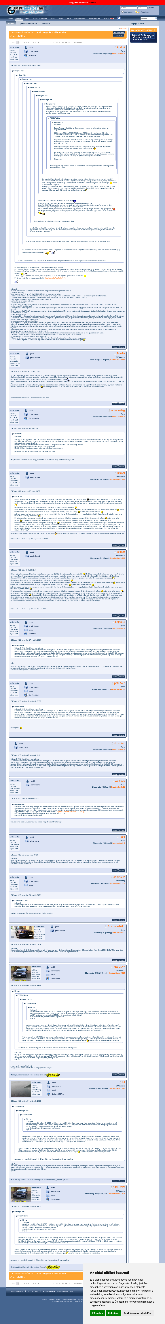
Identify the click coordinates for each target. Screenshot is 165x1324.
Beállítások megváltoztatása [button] (137, 1313)
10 (38, 42)
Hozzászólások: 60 (118, 689)
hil (123, 1082)
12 (44, 42)
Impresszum (33, 1291)
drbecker (119, 743)
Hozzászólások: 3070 (117, 1088)
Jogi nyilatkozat (17, 1291)
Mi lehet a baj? (60, 32)
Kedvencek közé (119, 32)
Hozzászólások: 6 (118, 843)
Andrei (121, 47)
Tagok (79, 1299)
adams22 (119, 877)
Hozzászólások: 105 (117, 883)
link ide (121, 347)
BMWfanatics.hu (29, 10)
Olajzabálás (17, 36)
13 (47, 42)
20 (69, 42)
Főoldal (44, 1299)
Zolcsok (120, 780)
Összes (11, 24)
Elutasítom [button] (113, 1313)
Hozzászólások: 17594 (117, 973)
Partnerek (56, 1301)
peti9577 (119, 683)
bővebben (92, 3)
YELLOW (119, 966)
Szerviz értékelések (68, 1299)
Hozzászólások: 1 (118, 53)
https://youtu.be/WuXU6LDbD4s (55, 278)
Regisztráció (146, 12)
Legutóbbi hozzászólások (28, 24)
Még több (123, 28)
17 (60, 42)
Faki (122, 836)
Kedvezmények (67, 1301)
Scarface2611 (116, 926)
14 (50, 42)
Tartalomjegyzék (43, 32)
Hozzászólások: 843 (117, 360)
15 (53, 42)
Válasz (115, 347)
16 (56, 42)
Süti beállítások (49, 1291)
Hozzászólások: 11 (118, 787)
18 (63, 42)
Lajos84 (120, 621)
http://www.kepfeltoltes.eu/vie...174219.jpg (71, 812)
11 (41, 42)
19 (66, 42)
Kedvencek (46, 24)
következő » (78, 42)
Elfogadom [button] (97, 1313)
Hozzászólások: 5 (118, 933)
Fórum (51, 1299)
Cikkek (57, 1299)
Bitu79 (121, 353)
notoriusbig (118, 410)
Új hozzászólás (118, 35)
